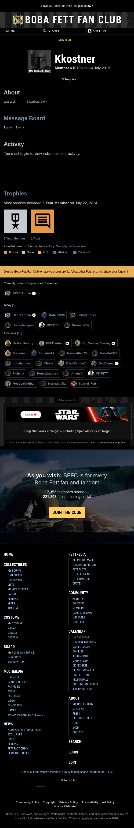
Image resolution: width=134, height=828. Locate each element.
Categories (15, 575)
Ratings (12, 594)
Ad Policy (108, 802)
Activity (77, 598)
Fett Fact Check (18, 748)
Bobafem (15, 353)
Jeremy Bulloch (82, 689)
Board (9, 646)
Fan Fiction (15, 705)
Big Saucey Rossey (95, 343)
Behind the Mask (83, 560)
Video (11, 700)
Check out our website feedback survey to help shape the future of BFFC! (66, 772)
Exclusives (15, 734)
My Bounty (14, 570)
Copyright (49, 802)
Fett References (82, 574)
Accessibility (90, 802)
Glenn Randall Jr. (84, 670)
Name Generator (82, 612)
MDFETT (49, 325)
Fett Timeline (81, 579)
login (24, 154)
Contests (78, 603)
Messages (78, 617)
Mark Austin (80, 661)
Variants (13, 628)
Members (64, 40)
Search (51, 31)
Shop (75, 727)
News (8, 724)
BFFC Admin (20, 293)
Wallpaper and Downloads (25, 714)
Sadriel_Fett (83, 383)
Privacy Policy (68, 802)
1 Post (42, 225)
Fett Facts (79, 569)
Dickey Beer (79, 665)
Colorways (15, 580)
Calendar (77, 631)
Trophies (69, 79)
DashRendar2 (72, 363)
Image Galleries (18, 682)
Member (62, 68)
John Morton (80, 656)
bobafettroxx (83, 315)
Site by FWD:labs (65, 806)
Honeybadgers (19, 325)
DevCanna (105, 363)
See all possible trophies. (71, 246)
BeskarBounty (19, 343)
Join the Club (67, 512)
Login (73, 752)
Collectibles (15, 564)
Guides (12, 739)
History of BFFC (82, 718)
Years (11, 603)
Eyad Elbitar (80, 675)
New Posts (14, 657)
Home (8, 554)
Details (12, 632)
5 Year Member (15, 225)
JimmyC (73, 373)
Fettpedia (77, 554)
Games (12, 710)
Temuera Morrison (84, 642)
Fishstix (14, 373)
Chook (44, 363)
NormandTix (77, 325)
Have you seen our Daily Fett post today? (67, 5)
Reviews (13, 598)
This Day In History (84, 564)
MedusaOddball (20, 383)
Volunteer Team (82, 704)
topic (20, 127)
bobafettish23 (73, 353)
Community (78, 593)
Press (76, 713)
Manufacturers (18, 589)
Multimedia (13, 671)
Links (75, 723)
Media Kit (78, 709)
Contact (77, 732)
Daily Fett (14, 677)
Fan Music (14, 686)
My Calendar (80, 637)
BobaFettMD (105, 353)
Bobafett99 (53, 315)
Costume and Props (85, 684)
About (74, 698)
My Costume (15, 623)
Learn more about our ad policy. (107, 442)
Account (98, 31)
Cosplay (13, 637)
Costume (11, 617)
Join (72, 762)
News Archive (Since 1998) (24, 729)
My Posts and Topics (21, 652)
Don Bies (77, 651)
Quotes (77, 583)
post (8, 127)
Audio (11, 691)
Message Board (24, 118)
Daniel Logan (81, 646)
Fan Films (14, 696)
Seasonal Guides (18, 753)
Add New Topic (17, 662)
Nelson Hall (80, 679)
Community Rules (27, 802)
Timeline (13, 608)
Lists (11, 584)
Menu (8, 31)
